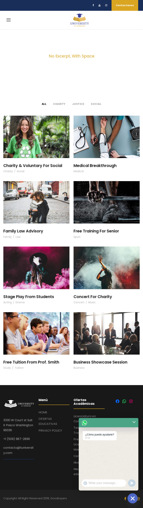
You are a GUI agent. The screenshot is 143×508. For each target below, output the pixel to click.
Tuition (19, 368)
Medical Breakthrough (95, 165)
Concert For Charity (93, 296)
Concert (79, 302)
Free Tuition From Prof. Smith (31, 362)
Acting (7, 302)
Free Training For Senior (96, 231)
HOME (43, 412)
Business (79, 368)
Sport (77, 237)
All (44, 104)
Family (7, 237)
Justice (78, 104)
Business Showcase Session (100, 362)
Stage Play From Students (28, 296)
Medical (79, 171)
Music (92, 302)
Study (7, 368)
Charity (59, 104)
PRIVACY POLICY (50, 430)
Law (18, 237)
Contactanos (125, 5)
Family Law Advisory (23, 231)
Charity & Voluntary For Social (32, 165)
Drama (20, 302)
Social (96, 104)
